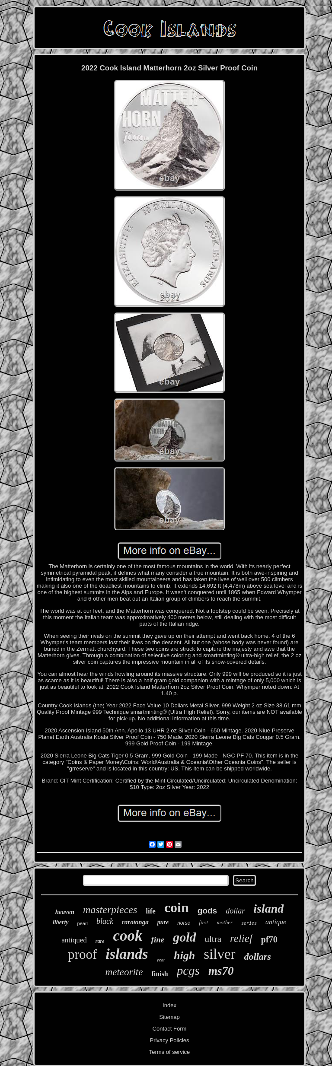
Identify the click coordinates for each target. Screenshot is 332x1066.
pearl (82, 923)
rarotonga (135, 922)
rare (100, 941)
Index (169, 1005)
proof (82, 954)
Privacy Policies (169, 1040)
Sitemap (169, 1017)
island (268, 908)
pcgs (188, 970)
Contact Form (170, 1028)
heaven (64, 911)
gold (184, 937)
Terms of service (169, 1052)
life (151, 911)
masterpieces (110, 909)
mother (225, 922)
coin (176, 907)
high (184, 955)
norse (183, 923)
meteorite (124, 972)
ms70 (221, 970)
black (104, 921)
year (161, 959)
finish (159, 973)
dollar (235, 911)
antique (275, 922)
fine (158, 939)
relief (241, 938)
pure (163, 922)
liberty (61, 922)
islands (126, 954)
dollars (257, 956)
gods (207, 910)
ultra (213, 939)
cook (128, 935)
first (203, 922)
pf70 (269, 939)
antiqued (74, 940)
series (249, 923)
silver (219, 954)
